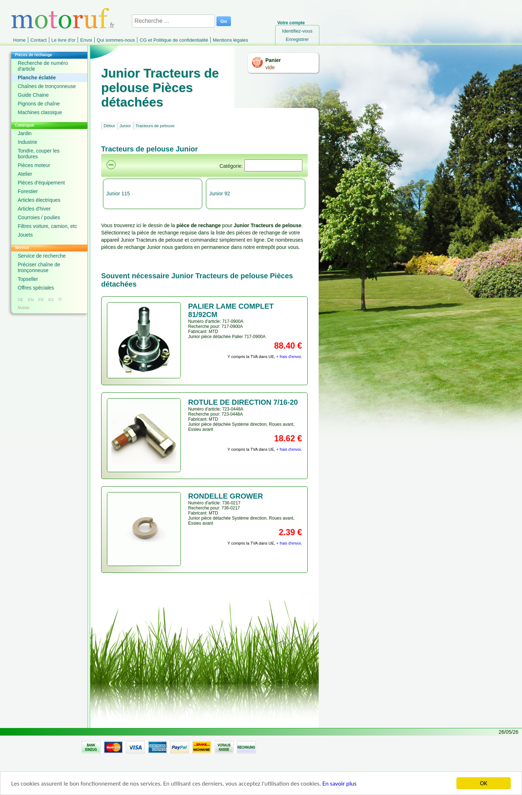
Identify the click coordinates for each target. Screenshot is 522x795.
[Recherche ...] (173, 21)
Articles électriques (39, 200)
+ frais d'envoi (288, 356)
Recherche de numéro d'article (43, 66)
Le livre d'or (63, 40)
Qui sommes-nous (116, 40)
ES (51, 299)
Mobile (23, 307)
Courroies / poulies (39, 217)
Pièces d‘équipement (41, 183)
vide (270, 67)
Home (19, 40)
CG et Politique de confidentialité (174, 40)
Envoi (86, 40)
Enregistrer (297, 39)
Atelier (25, 174)
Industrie (27, 142)
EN (30, 299)
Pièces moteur (34, 165)
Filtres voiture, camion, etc (47, 226)
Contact (38, 40)
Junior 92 (219, 193)
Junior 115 (118, 193)
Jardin (25, 133)
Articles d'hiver (34, 209)
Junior (125, 126)
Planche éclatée (37, 77)
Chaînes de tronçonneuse (47, 86)
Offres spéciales (36, 288)
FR (41, 299)
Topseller (28, 279)
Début (109, 126)
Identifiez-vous (297, 31)
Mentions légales (230, 40)
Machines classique (40, 112)
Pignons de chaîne (39, 104)
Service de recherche (42, 256)
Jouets (25, 235)
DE (20, 299)
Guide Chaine (33, 95)
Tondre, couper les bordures (38, 153)
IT (60, 299)
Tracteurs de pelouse (155, 126)
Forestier (28, 191)
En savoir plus (339, 784)
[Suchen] (273, 165)
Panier (273, 60)
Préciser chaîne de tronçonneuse (39, 267)
